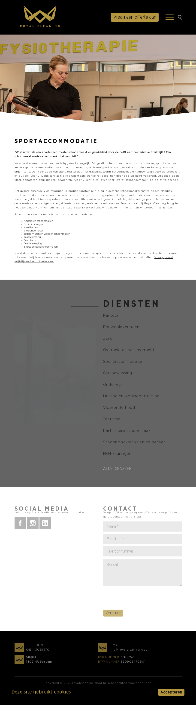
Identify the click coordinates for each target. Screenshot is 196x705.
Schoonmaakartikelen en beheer (134, 443)
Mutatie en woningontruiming (131, 397)
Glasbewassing (117, 374)
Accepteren (171, 692)
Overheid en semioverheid (128, 351)
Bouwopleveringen (121, 328)
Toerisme (112, 420)
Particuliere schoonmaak (127, 432)
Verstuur (113, 614)
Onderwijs (113, 386)
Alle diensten (117, 470)
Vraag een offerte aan (134, 17)
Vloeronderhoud (119, 409)
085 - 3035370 (38, 650)
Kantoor (111, 317)
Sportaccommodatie (122, 363)
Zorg (108, 340)
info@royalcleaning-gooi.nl (131, 650)
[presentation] (138, 599)
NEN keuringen (117, 455)
